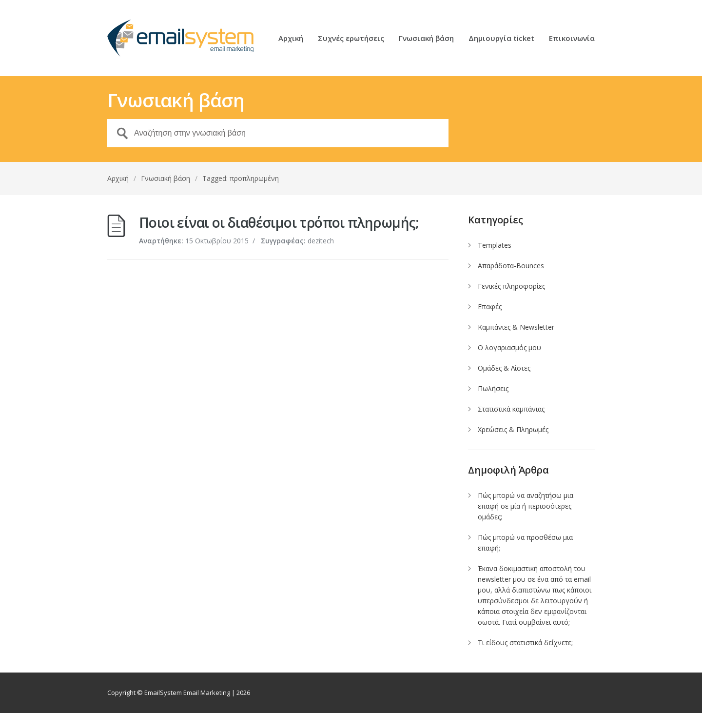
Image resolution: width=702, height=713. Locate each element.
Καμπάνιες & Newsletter (516, 327)
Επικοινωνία (572, 39)
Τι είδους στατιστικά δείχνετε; (525, 642)
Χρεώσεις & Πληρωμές (513, 429)
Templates (494, 245)
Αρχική (290, 39)
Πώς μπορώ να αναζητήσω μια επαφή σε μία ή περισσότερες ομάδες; (525, 506)
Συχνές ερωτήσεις (351, 39)
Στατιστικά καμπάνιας (511, 409)
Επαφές (490, 306)
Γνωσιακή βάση (426, 39)
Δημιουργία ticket (501, 39)
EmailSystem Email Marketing (187, 692)
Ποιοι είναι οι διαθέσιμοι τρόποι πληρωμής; (279, 222)
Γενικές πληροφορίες (511, 286)
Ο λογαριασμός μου (509, 347)
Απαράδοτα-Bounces (511, 265)
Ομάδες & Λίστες (504, 368)
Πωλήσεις (493, 388)
